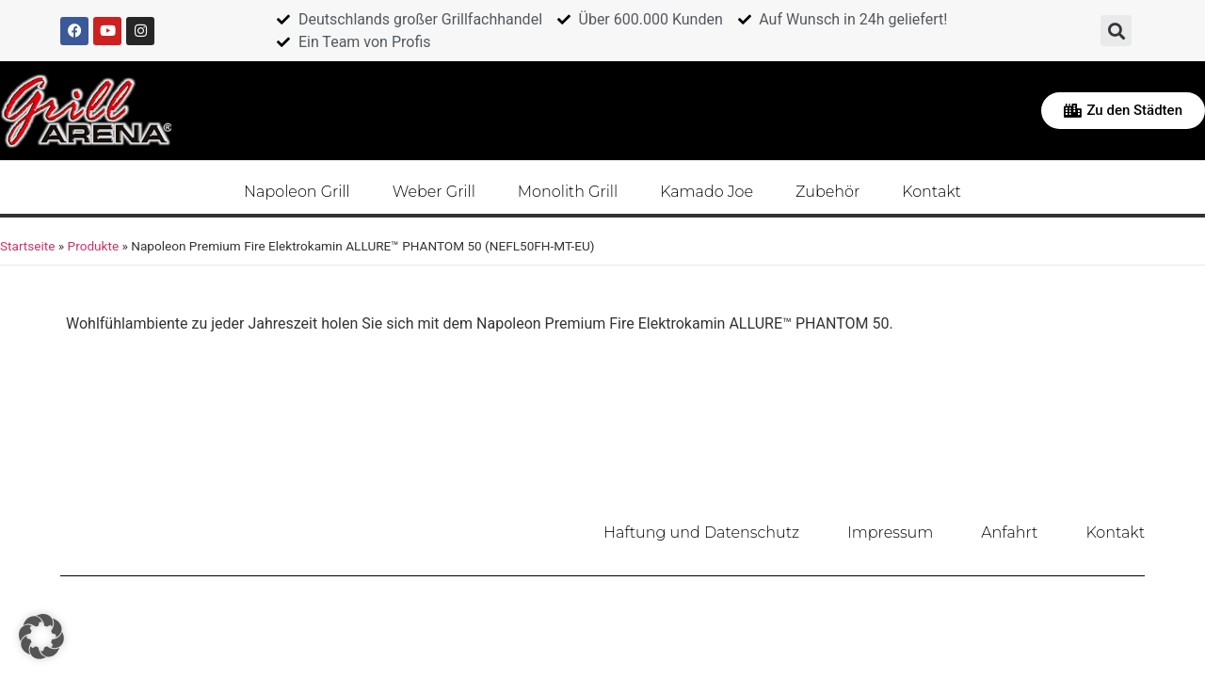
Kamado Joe (706, 191)
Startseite (27, 244)
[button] (1116, 30)
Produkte (94, 244)
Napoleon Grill (297, 191)
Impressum (892, 531)
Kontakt (931, 191)
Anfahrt (1010, 531)
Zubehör (827, 191)
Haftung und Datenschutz (704, 531)
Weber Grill (434, 191)
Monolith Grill (568, 191)
